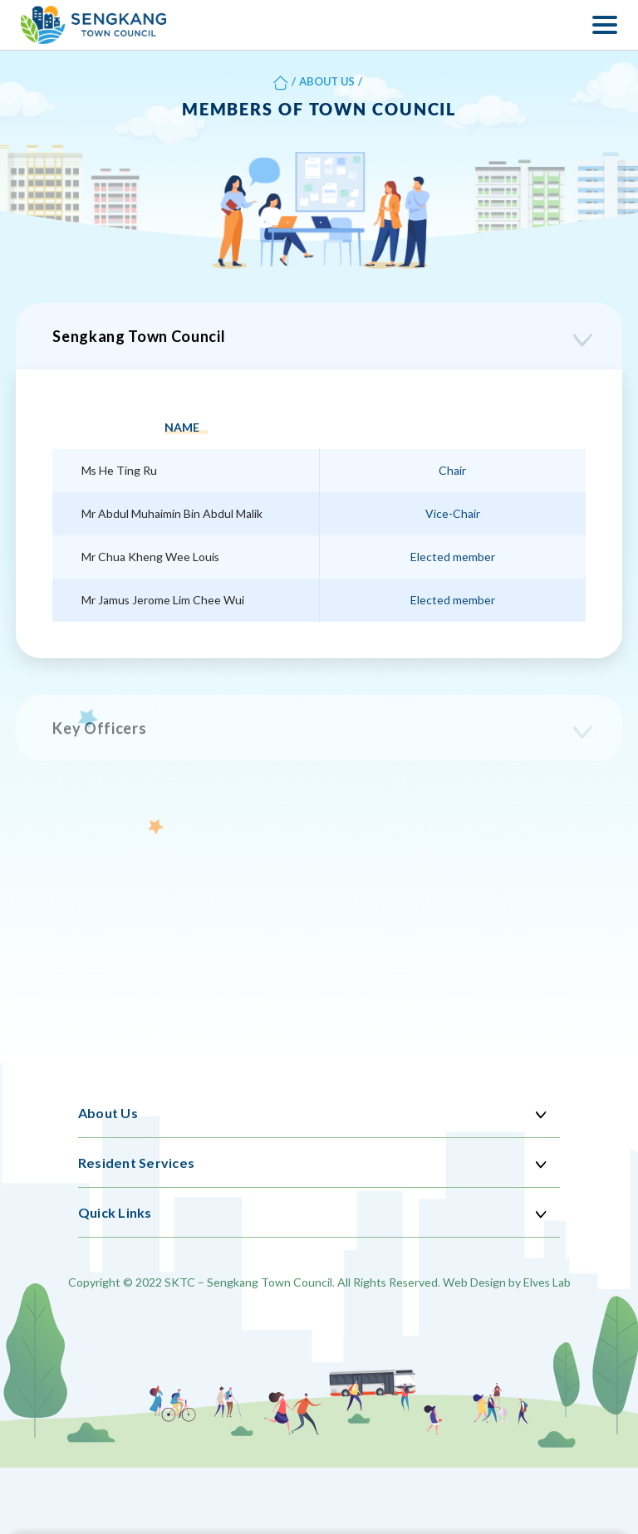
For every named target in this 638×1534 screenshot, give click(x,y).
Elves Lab (547, 1282)
